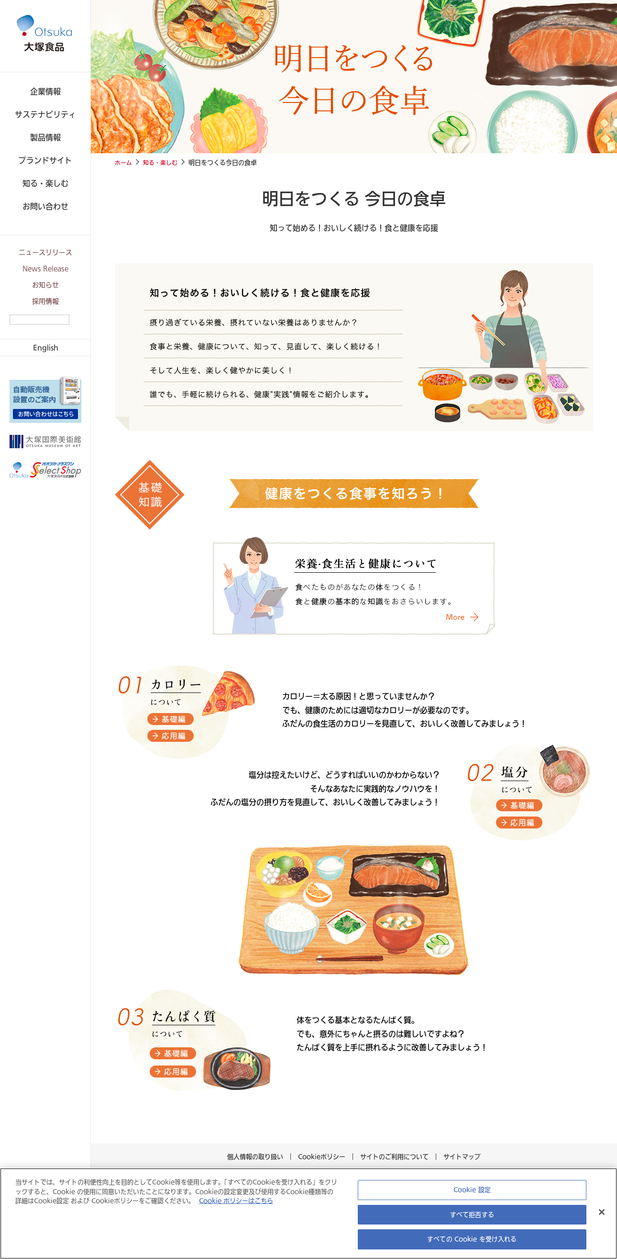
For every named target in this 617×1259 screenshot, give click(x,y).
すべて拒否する (472, 1214)
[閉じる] (601, 1212)
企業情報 (45, 91)
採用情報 (45, 301)
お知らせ (45, 285)
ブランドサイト (45, 160)
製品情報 (45, 137)
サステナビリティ (45, 114)
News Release (46, 268)
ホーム (124, 162)
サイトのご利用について (392, 1155)
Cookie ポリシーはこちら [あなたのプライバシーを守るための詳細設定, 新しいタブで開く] (216, 1200)
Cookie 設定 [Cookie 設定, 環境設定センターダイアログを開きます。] (472, 1189)
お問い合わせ (45, 206)
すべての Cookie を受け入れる (472, 1239)
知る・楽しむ (45, 183)
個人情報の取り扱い (258, 1155)
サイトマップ (459, 1155)
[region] (308, 1213)
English (45, 347)
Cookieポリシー (321, 1155)
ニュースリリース (45, 252)
